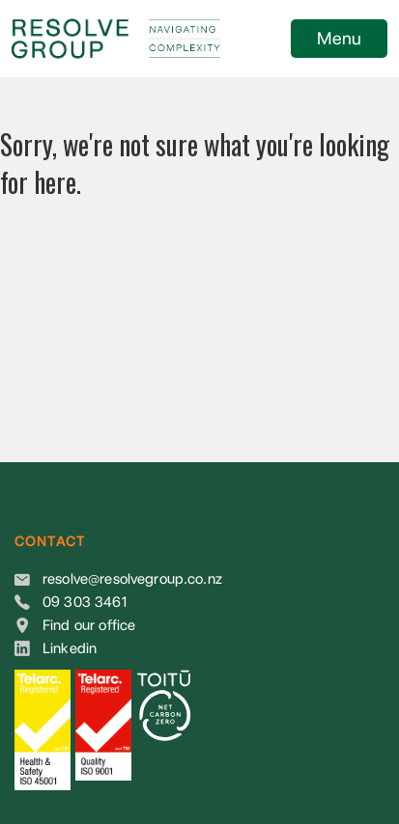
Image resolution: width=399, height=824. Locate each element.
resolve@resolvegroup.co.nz (132, 579)
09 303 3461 (85, 602)
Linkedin (70, 648)
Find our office (89, 625)
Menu (339, 38)
